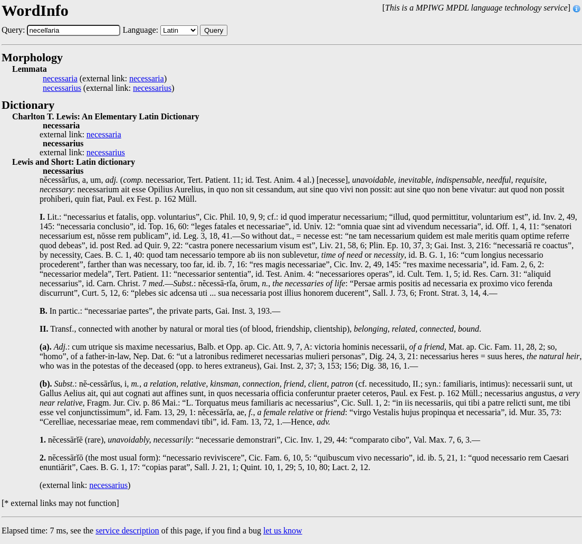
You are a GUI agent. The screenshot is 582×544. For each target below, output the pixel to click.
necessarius (62, 88)
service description (127, 530)
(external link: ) (105, 78)
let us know (282, 530)
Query (213, 30)
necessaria (60, 78)
